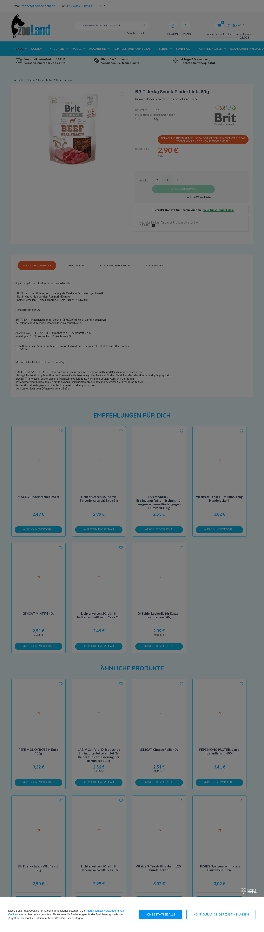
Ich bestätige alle (234, 914)
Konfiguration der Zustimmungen (174, 914)
